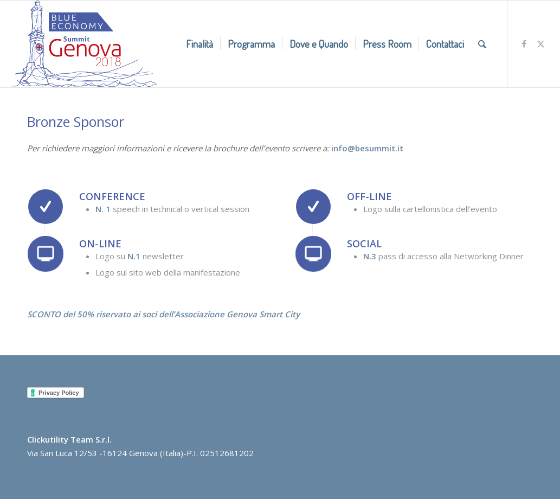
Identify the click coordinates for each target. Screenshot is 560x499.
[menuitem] (199, 44)
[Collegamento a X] (540, 43)
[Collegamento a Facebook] (524, 43)
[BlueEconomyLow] (84, 44)
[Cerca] (482, 44)
